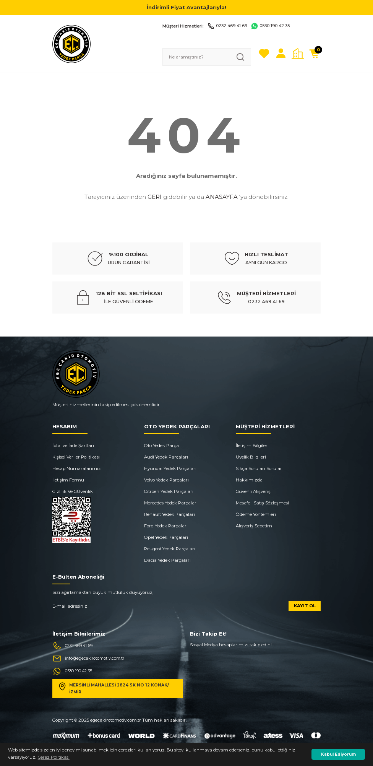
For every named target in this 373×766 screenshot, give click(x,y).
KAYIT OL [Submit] (305, 605)
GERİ (155, 196)
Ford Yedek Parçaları (166, 526)
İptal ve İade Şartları (73, 445)
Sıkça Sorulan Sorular (259, 468)
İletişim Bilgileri (252, 445)
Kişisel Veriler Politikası (76, 457)
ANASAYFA (222, 196)
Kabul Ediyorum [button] (338, 754)
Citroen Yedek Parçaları (168, 491)
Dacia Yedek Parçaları (167, 560)
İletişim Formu (68, 480)
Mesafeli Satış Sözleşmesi (262, 503)
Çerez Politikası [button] (54, 757)
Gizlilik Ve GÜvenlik (72, 491)
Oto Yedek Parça (161, 445)
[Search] (206, 57)
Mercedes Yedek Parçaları (171, 503)
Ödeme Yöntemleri (256, 514)
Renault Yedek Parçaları (169, 514)
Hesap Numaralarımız (76, 468)
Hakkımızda (249, 480)
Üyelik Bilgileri (251, 457)
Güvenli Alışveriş (253, 491)
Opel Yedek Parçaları (166, 537)
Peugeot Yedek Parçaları (169, 548)
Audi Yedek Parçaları (166, 457)
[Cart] (314, 53)
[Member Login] (281, 53)
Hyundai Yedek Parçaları (170, 468)
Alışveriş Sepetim (254, 526)
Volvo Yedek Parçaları (166, 480)
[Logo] (71, 43)
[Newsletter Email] (186, 608)
